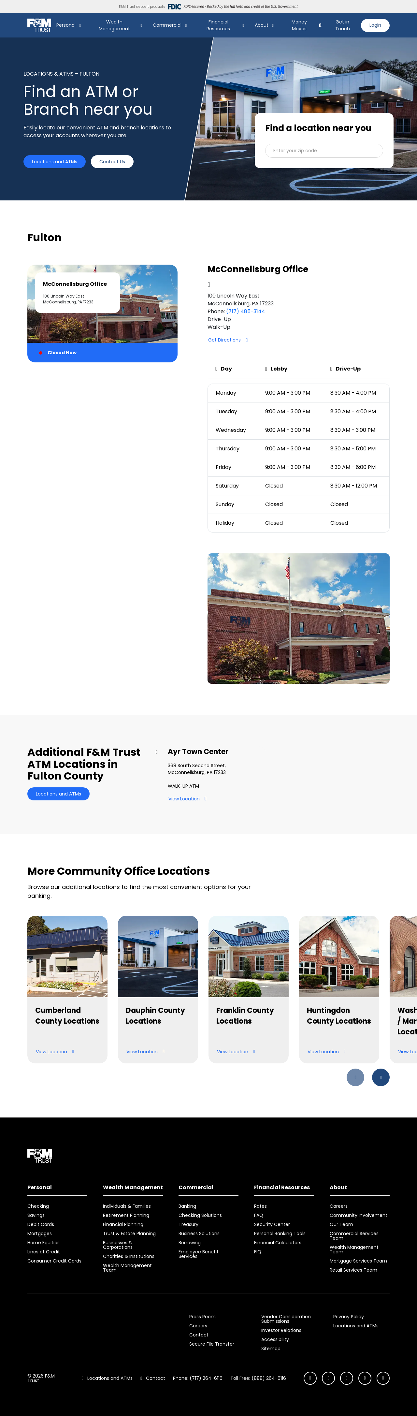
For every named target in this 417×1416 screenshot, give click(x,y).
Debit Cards (40, 1224)
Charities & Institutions (128, 1256)
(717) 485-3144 (245, 311)
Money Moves (299, 25)
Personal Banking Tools (280, 1233)
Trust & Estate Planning (129, 1233)
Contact (198, 1335)
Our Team (341, 1224)
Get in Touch (342, 25)
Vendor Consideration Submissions (286, 1318)
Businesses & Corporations (118, 1244)
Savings (36, 1215)
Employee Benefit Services (199, 1254)
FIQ (257, 1251)
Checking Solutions (200, 1215)
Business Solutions (199, 1233)
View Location (189, 799)
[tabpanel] (299, 474)
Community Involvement (358, 1215)
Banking (187, 1206)
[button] (324, 151)
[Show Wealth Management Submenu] (141, 25)
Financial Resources (218, 25)
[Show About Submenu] (273, 25)
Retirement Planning (126, 1215)
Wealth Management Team (127, 1267)
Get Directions (230, 340)
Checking (38, 1206)
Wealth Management (114, 25)
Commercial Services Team (354, 1235)
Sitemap (270, 1348)
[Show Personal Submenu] (80, 25)
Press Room (202, 1316)
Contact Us (112, 161)
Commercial (167, 25)
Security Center (272, 1224)
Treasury (188, 1224)
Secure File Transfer (211, 1344)
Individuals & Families (127, 1206)
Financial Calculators (277, 1242)
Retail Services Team (353, 1270)
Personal (66, 25)
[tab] (102, 313)
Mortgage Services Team (358, 1261)
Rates (260, 1206)
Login (375, 25)
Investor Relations (281, 1330)
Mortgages (39, 1233)
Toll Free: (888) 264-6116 (258, 1378)
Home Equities (43, 1242)
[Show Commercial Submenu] (186, 25)
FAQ (258, 1215)
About (261, 25)
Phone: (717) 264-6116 (198, 1378)
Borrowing (190, 1242)
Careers (339, 1206)
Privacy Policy (348, 1316)
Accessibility (275, 1339)
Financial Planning (123, 1224)
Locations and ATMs (54, 161)
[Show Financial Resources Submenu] (243, 25)
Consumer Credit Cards (54, 1261)
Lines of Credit (43, 1251)
